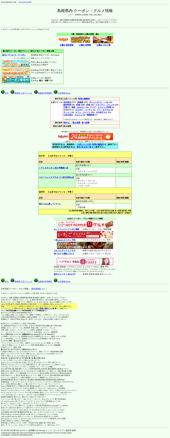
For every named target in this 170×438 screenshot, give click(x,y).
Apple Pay (14, 416)
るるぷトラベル (24, 425)
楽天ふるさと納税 (59, 418)
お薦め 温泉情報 (66, 45)
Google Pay (8, 388)
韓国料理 (90, 115)
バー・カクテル (103, 110)
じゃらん (15, 425)
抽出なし (67, 123)
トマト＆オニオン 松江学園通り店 (53, 168)
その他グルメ (101, 112)
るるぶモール (5, 358)
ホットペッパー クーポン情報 (66, 229)
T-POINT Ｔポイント (49, 390)
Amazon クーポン (16, 403)
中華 (65, 107)
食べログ (4, 349)
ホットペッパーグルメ (9, 313)
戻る (5, 93)
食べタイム (5, 403)
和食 (78, 105)
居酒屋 (80, 102)
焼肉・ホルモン (78, 107)
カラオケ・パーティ (84, 110)
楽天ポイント (41, 425)
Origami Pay (42, 414)
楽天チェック (21, 408)
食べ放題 (85, 123)
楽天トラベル (5, 425)
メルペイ (46, 418)
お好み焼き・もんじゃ (73, 115)
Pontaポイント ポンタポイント (11, 390)
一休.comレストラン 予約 (65, 240)
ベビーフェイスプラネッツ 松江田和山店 (56, 177)
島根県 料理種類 (43, 93)
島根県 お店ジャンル (21, 93)
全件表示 (67, 102)
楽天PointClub (38, 416)
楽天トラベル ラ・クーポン (14, 55)
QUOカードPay (26, 418)
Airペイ (15, 410)
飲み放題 (76, 123)
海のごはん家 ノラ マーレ (50, 204)
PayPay (55, 414)
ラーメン (67, 112)
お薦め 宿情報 (85, 45)
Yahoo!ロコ (50, 334)
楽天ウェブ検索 (17, 386)
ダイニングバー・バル (98, 102)
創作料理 (67, 105)
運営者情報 (36, 289)
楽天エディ (5, 408)
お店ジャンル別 (84, 144)
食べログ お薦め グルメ (64, 254)
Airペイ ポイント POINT (56, 410)
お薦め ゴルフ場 (103, 45)
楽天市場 (43, 405)
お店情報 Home (62, 93)
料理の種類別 (84, 99)
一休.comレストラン (19, 341)
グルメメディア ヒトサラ (65, 251)
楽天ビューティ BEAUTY (65, 274)
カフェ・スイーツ (83, 112)
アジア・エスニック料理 (100, 107)
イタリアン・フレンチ (104, 105)
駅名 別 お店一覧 (84, 147)
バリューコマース (53, 384)
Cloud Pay (26, 388)
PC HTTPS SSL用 (25, 2)
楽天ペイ (59, 405)
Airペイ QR (30, 410)
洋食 (88, 105)
